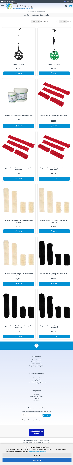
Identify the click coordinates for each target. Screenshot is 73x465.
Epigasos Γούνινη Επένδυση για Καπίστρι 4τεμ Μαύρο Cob (54, 274)
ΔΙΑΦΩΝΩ (37, 455)
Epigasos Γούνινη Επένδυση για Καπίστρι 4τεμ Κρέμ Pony (19, 274)
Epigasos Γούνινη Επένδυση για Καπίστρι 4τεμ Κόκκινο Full (19, 168)
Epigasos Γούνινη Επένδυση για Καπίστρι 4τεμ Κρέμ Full (54, 221)
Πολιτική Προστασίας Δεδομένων (37, 451)
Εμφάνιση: (63, 21)
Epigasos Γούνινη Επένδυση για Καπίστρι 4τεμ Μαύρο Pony (54, 326)
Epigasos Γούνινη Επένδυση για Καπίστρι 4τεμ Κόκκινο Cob (54, 116)
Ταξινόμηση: (35, 21)
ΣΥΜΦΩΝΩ (37, 460)
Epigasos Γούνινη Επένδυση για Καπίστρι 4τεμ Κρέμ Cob (19, 221)
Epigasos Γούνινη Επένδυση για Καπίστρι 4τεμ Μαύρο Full (19, 326)
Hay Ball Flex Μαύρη (19, 64)
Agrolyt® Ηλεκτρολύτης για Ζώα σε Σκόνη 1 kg (19, 115)
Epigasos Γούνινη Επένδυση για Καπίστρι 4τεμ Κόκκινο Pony (54, 168)
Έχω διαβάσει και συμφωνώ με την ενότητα (36, 420)
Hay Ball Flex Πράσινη (54, 64)
